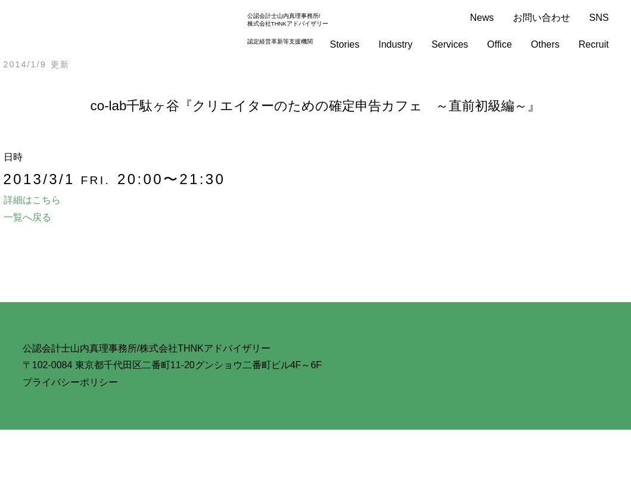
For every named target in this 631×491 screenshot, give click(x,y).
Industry (395, 44)
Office (499, 44)
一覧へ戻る (27, 217)
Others (545, 44)
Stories (344, 44)
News (482, 18)
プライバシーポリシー (70, 382)
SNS (599, 18)
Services (449, 44)
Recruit (594, 44)
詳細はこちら (32, 200)
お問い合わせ (541, 18)
